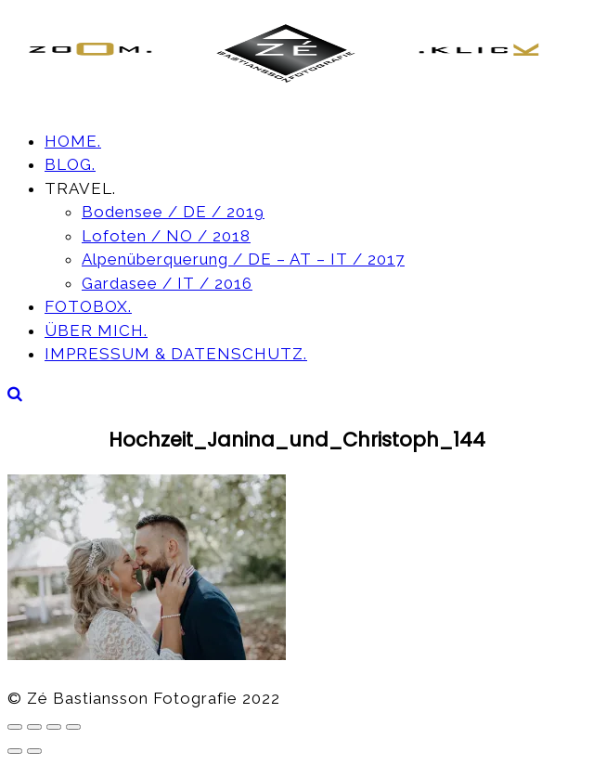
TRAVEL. (80, 188)
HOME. (73, 141)
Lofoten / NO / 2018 (166, 236)
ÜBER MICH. (96, 330)
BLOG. (70, 164)
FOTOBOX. (88, 306)
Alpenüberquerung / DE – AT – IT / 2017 (243, 259)
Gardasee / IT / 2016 (167, 283)
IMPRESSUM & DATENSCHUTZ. (176, 353)
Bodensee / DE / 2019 (173, 211)
